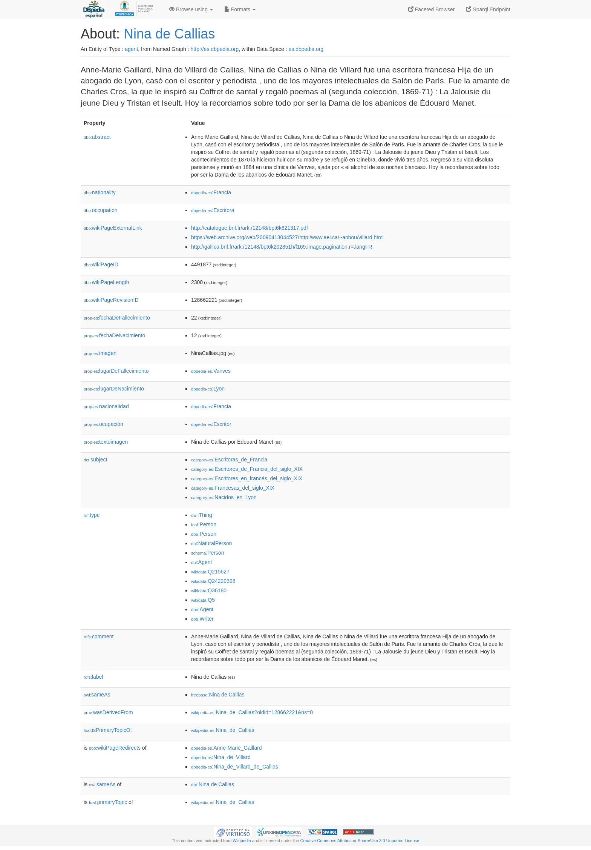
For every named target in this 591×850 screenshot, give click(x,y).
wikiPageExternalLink (113, 228)
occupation (101, 210)
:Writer (202, 619)
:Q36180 (209, 590)
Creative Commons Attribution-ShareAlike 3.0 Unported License (359, 840)
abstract (97, 137)
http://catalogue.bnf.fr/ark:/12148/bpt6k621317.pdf (249, 228)
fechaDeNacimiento (114, 335)
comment (98, 636)
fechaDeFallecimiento (117, 318)
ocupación (103, 424)
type (92, 515)
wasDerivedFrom (108, 712)
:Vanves (211, 371)
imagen (100, 353)
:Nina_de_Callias (222, 730)
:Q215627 (210, 572)
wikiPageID (101, 264)
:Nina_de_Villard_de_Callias (234, 767)
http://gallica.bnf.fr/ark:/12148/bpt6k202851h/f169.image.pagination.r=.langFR (281, 247)
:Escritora (212, 210)
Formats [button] (240, 9)
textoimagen (106, 442)
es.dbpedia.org (306, 49)
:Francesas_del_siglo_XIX (232, 488)
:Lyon (208, 389)
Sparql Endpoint (488, 9)
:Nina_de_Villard (221, 757)
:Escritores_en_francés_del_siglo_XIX (246, 478)
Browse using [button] (191, 9)
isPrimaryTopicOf (108, 730)
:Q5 (203, 600)
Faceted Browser (431, 9)
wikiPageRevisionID (111, 300)
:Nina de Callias (218, 695)
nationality (100, 192)
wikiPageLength (106, 282)
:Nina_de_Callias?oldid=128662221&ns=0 (252, 712)
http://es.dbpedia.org (215, 49)
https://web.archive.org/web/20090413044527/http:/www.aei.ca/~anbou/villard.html (287, 237)
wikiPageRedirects (115, 748)
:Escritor (211, 424)
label (93, 677)
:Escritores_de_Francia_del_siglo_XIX (247, 469)
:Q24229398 (213, 581)
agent (131, 49)
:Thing (201, 515)
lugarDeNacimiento (114, 389)
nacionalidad (106, 406)
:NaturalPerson (211, 543)
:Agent (201, 562)
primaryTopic (108, 802)
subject (95, 460)
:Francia (211, 192)
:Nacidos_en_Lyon (224, 497)
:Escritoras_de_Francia (229, 460)
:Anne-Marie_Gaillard (226, 748)
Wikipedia (242, 840)
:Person (203, 524)
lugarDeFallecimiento (116, 371)
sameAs (97, 695)
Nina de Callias (169, 34)
